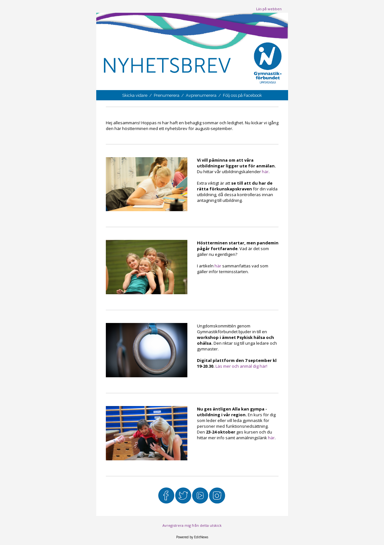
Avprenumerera (201, 95)
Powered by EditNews (192, 537)
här (265, 171)
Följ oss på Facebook (242, 95)
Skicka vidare (135, 95)
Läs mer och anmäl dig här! (242, 366)
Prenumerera (167, 95)
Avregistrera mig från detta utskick (192, 525)
